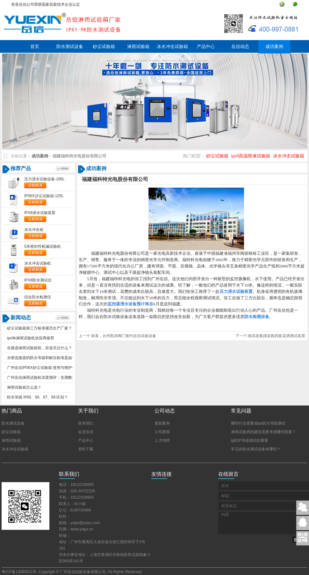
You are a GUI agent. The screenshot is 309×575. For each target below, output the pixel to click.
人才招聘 (162, 440)
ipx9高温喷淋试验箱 (250, 156)
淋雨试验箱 (138, 46)
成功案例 (274, 46)
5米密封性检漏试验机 (42, 246)
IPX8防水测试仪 (38, 280)
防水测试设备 (69, 46)
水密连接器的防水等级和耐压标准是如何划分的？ (49, 358)
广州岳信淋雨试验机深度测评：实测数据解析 (45, 377)
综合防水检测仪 (37, 297)
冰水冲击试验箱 (172, 46)
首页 (34, 46)
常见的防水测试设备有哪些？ (256, 449)
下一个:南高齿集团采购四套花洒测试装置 (270, 336)
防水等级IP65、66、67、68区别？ (37, 397)
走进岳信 (85, 432)
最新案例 (162, 423)
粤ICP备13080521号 (19, 572)
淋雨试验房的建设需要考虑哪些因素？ (263, 432)
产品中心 (206, 46)
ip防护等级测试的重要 (249, 440)
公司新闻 (162, 432)
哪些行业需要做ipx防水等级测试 (258, 423)
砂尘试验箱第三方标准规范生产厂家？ (39, 328)
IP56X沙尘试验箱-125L (43, 196)
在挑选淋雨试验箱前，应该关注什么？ (39, 348)
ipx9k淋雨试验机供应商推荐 (30, 338)
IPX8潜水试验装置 (39, 213)
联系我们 (85, 423)
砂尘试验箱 (104, 46)
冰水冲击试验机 (37, 263)
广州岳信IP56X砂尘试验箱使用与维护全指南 (45, 367)
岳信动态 (240, 46)
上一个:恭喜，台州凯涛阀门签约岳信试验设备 (117, 336)
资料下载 (85, 449)
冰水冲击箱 (33, 229)
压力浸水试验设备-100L (44, 179)
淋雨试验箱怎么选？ (24, 387)
